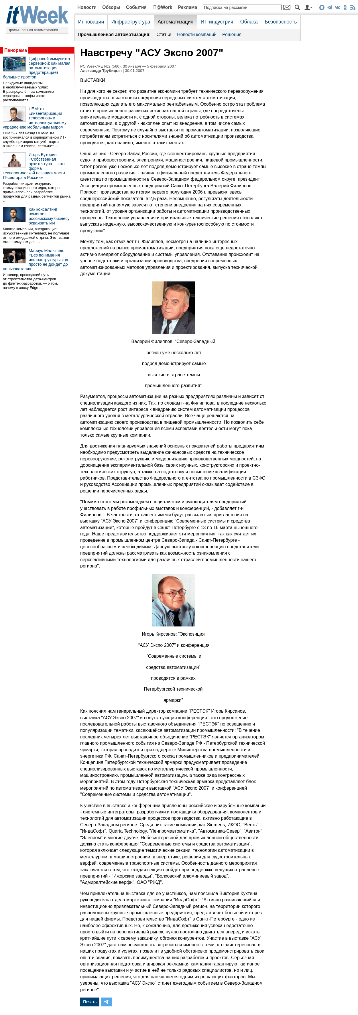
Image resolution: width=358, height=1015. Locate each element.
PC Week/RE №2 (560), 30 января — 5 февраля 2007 (128, 66)
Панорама (15, 50)
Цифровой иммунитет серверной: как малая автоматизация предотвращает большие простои (36, 67)
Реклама (187, 7)
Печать (90, 1002)
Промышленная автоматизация (33, 30)
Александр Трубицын (101, 70)
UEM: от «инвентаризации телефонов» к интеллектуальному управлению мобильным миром (34, 118)
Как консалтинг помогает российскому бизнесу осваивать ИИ (49, 216)
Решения (231, 34)
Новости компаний (197, 34)
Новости (87, 7)
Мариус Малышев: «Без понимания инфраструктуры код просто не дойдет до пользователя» (35, 259)
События (136, 7)
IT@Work (162, 7)
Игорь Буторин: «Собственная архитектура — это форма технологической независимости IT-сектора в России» (34, 166)
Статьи (163, 34)
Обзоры (111, 7)
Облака (249, 22)
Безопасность (281, 22)
